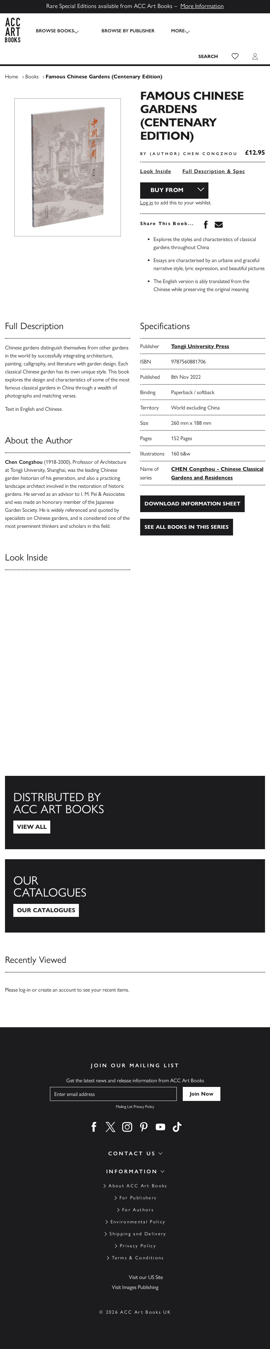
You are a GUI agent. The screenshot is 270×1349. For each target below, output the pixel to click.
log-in (25, 990)
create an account (57, 990)
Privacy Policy (138, 1246)
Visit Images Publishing (135, 1287)
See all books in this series (186, 527)
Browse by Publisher (122, 31)
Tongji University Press (200, 346)
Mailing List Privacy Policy (135, 1106)
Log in (146, 202)
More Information (202, 6)
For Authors (138, 1210)
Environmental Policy (138, 1222)
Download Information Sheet (192, 503)
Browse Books (55, 31)
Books (32, 76)
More (172, 31)
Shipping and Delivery (138, 1234)
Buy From (166, 190)
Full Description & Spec (213, 171)
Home (11, 76)
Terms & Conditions (138, 1258)
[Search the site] (208, 56)
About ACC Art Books (138, 1186)
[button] (235, 56)
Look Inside (155, 171)
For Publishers (138, 1198)
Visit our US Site (146, 1277)
